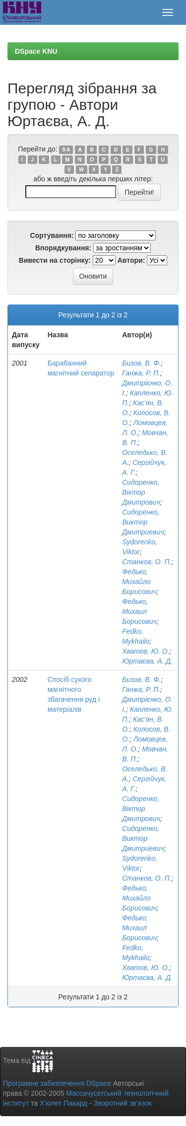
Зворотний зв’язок (122, 1103)
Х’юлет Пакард (63, 1103)
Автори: (131, 260)
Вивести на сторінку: (55, 260)
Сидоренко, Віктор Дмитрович (141, 492)
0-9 (66, 149)
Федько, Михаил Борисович (139, 611)
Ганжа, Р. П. (141, 373)
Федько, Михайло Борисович (139, 582)
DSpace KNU (36, 51)
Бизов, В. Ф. (141, 363)
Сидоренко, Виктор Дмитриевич (143, 522)
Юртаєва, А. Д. (147, 661)
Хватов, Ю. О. (145, 651)
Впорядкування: (63, 248)
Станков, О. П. (146, 562)
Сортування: (52, 235)
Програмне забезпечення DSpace (57, 1083)
